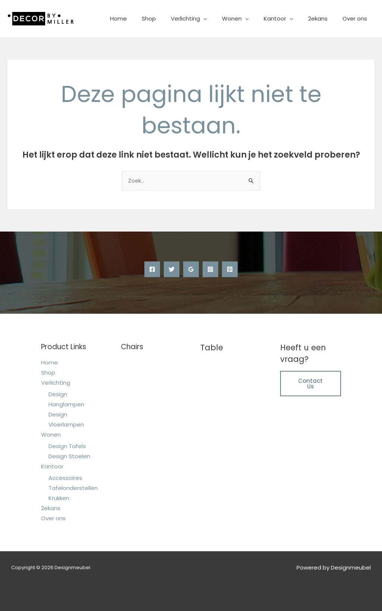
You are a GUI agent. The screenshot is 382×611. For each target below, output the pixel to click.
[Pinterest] (230, 269)
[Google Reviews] (191, 269)
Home (142, 18)
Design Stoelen (69, 456)
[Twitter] (171, 269)
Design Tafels (67, 446)
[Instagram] (210, 269)
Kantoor (284, 18)
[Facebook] (152, 269)
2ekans (323, 18)
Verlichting (202, 18)
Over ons (356, 18)
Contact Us (310, 383)
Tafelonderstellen (73, 488)
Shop (169, 18)
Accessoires (65, 478)
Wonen (245, 18)
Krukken (58, 498)
